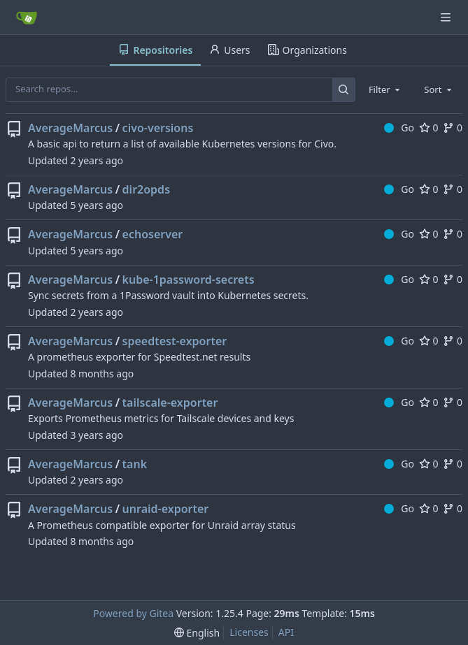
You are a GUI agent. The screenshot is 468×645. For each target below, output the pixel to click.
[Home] (26, 17)
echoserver (152, 234)
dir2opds (146, 189)
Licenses (249, 632)
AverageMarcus (70, 128)
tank (134, 464)
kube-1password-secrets (188, 280)
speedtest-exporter (174, 341)
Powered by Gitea (133, 613)
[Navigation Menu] (447, 17)
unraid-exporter (165, 509)
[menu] (197, 632)
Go (399, 127)
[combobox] (385, 89)
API (286, 632)
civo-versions (158, 128)
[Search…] (343, 90)
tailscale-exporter (170, 403)
